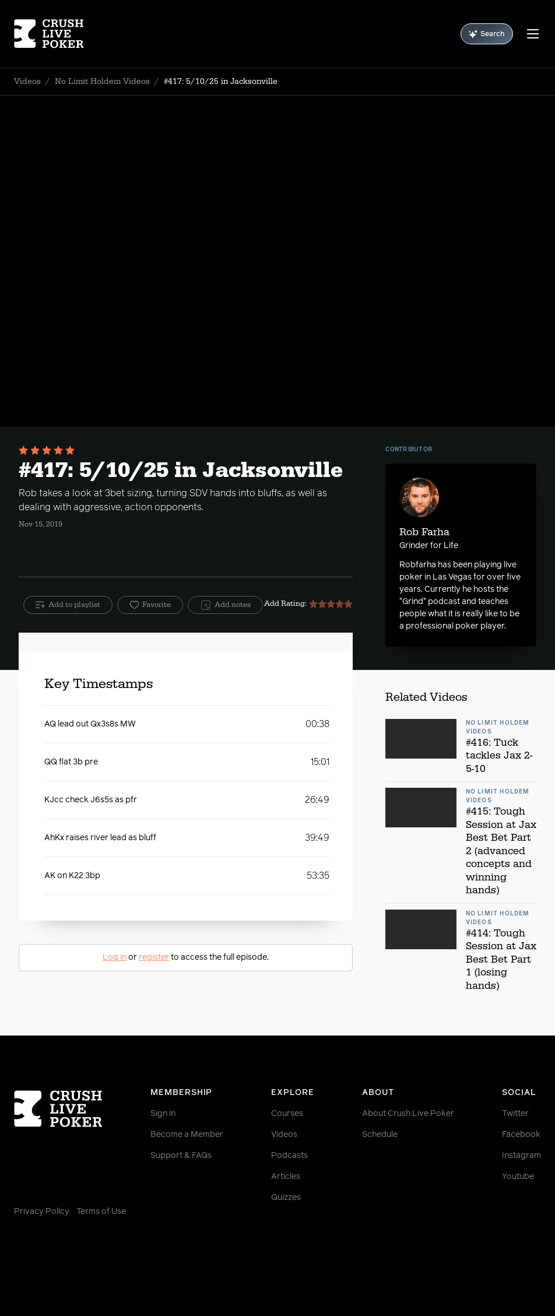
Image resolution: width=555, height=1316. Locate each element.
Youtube (518, 1177)
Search (487, 34)
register (154, 957)
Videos (27, 82)
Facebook (521, 1135)
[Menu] (533, 33)
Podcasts (289, 1156)
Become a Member (186, 1135)
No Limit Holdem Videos (102, 82)
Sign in (162, 1114)
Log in (115, 957)
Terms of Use (101, 1212)
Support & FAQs (181, 1156)
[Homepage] (58, 34)
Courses (287, 1114)
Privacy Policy (41, 1212)
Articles (285, 1177)
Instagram (521, 1156)
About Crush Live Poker (408, 1114)
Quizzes (286, 1198)
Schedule (380, 1135)
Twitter (515, 1114)
